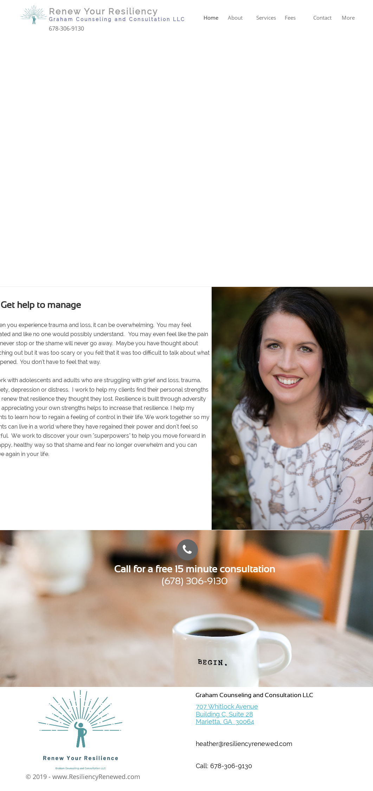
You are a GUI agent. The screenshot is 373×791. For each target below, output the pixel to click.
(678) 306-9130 (195, 580)
